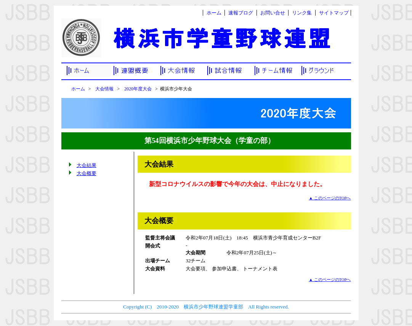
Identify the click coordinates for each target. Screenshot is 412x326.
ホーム (214, 13)
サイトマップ (334, 13)
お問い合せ (272, 13)
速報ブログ (240, 13)
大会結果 (86, 165)
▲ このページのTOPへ (330, 198)
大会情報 (104, 89)
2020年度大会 (138, 89)
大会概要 (86, 173)
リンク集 (302, 13)
